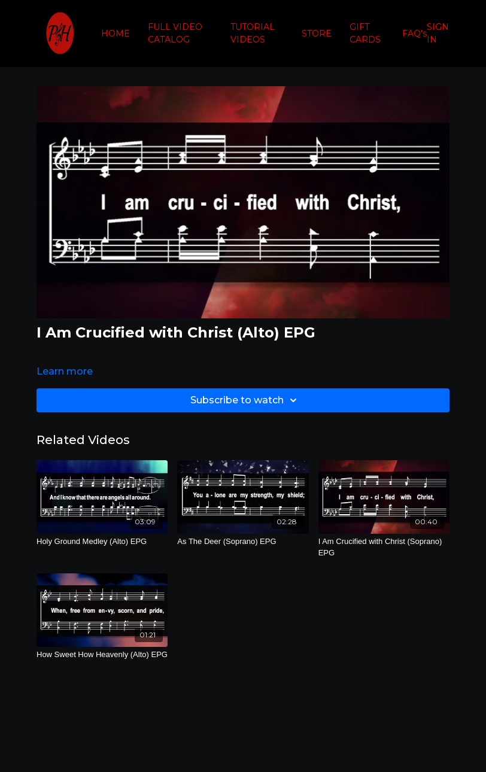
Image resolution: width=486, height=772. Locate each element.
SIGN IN (438, 33)
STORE (317, 33)
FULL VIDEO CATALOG (175, 33)
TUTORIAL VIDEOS (252, 33)
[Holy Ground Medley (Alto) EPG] (102, 542)
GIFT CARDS (365, 33)
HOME (115, 33)
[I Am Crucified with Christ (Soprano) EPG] (383, 547)
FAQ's (414, 33)
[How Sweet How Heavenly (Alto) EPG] (102, 655)
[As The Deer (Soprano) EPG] (242, 542)
